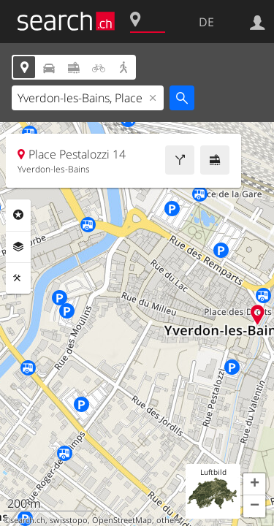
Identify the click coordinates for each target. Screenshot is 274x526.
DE (206, 22)
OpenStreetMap (122, 520)
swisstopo (69, 520)
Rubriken (18, 214)
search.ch (27, 520)
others (168, 520)
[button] (254, 484)
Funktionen (18, 278)
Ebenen (18, 247)
